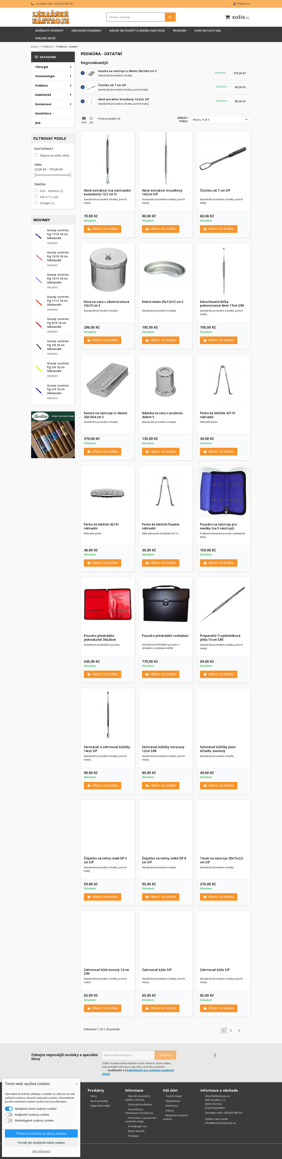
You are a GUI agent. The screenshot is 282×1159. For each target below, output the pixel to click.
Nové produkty (99, 1101)
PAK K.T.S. (49, 197)
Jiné (38, 123)
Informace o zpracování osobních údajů (140, 1119)
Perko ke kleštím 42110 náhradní (217, 415)
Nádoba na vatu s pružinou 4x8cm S (162, 415)
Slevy (93, 1096)
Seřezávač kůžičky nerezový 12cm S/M (163, 749)
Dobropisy (171, 1105)
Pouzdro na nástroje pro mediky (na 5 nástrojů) (218, 526)
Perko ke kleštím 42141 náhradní (101, 526)
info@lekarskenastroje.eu (220, 1123)
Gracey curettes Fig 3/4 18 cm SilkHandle (58, 389)
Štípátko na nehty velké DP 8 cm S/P (164, 860)
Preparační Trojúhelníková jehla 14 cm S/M (220, 637)
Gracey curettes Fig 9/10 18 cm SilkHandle (58, 323)
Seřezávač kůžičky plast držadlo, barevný (218, 749)
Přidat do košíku (102, 229)
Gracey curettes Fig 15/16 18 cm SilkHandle (58, 256)
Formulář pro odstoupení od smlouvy (139, 1111)
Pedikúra (41, 85)
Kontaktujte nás (208, 30)
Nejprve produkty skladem (55, 155)
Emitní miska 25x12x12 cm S (162, 302)
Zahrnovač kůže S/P (157, 970)
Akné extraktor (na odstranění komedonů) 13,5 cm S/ (107, 192)
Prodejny (180, 30)
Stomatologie (45, 76)
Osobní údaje (173, 1096)
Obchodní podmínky (86, 30)
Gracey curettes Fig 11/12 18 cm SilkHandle (58, 300)
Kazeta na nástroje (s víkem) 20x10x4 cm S (127, 71)
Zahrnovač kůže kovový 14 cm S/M (106, 972)
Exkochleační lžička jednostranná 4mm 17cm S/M (222, 304)
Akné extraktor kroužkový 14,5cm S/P (123, 99)
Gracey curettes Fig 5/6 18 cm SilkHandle (58, 367)
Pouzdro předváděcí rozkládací (165, 635)
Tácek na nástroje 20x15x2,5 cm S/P (221, 860)
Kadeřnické (43, 95)
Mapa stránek (136, 1131)
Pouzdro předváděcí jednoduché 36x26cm (100, 637)
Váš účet (170, 1090)
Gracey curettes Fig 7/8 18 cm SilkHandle (58, 345)
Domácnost (43, 104)
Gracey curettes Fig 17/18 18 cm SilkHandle (58, 234)
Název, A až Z (221, 119)
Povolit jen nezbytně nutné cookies (41, 1142)
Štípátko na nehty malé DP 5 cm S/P (105, 860)
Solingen (47, 203)
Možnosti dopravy (49, 30)
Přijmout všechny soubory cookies (41, 1133)
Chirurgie (41, 67)
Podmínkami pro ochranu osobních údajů (138, 1072)
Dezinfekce (43, 113)
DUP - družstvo (51, 191)
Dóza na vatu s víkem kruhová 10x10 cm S (106, 304)
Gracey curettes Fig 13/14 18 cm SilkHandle (58, 278)
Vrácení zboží (45, 38)
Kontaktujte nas (137, 1126)
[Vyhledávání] (141, 17)
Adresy (169, 1110)
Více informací (41, 1151)
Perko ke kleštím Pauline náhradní (160, 526)
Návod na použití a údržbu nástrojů (137, 30)
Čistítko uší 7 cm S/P (112, 85)
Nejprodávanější (100, 1105)
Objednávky (172, 1101)
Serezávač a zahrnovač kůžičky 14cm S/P (107, 749)
